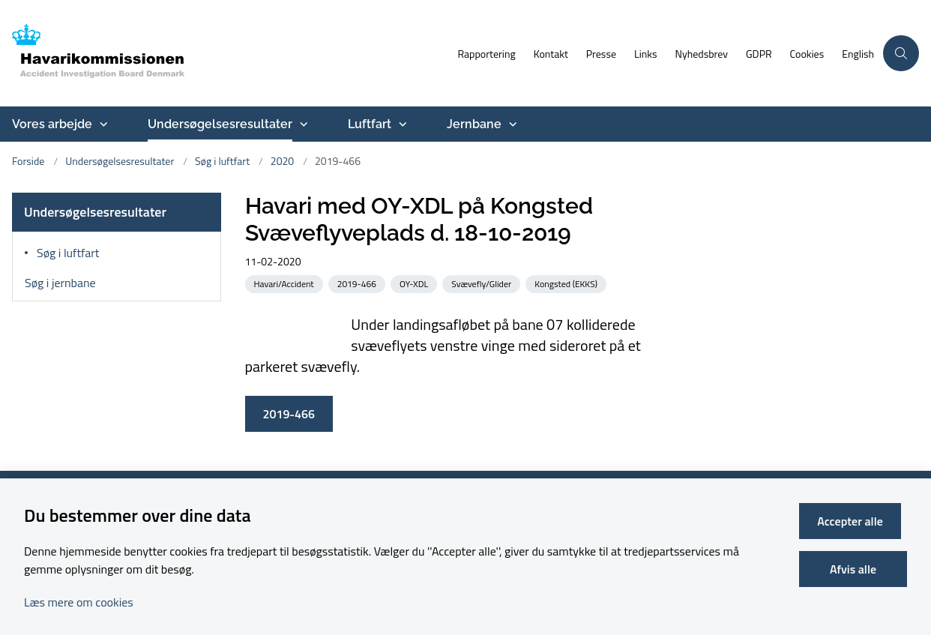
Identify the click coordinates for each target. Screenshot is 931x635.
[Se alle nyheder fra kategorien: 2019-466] (358, 283)
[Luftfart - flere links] (401, 124)
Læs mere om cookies (78, 602)
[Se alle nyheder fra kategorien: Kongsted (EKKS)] (567, 283)
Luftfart (369, 124)
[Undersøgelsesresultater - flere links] (302, 124)
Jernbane (474, 124)
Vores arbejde (52, 124)
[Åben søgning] (901, 53)
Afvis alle (856, 569)
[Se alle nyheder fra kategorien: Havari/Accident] (285, 283)
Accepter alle (856, 521)
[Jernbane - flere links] (511, 124)
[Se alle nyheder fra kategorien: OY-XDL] (415, 283)
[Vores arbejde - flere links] (102, 124)
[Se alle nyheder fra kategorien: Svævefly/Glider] (482, 283)
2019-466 (289, 414)
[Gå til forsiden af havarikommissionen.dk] (224, 53)
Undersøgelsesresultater (220, 124)
